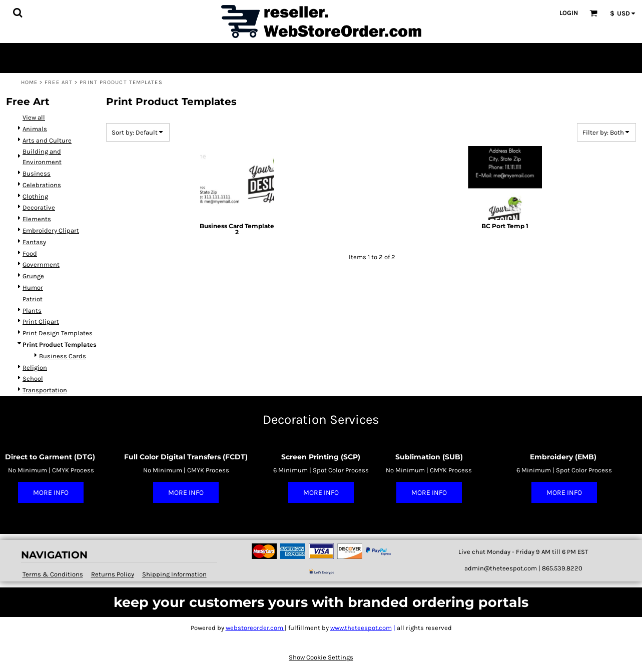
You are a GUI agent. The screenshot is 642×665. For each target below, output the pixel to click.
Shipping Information (174, 574)
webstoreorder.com (255, 627)
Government (41, 264)
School (33, 378)
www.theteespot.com (361, 627)
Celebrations (42, 185)
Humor (33, 287)
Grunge (33, 276)
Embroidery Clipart (51, 230)
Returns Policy (112, 574)
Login (568, 13)
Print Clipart (41, 321)
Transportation (45, 390)
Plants (32, 310)
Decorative (39, 207)
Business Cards (62, 356)
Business (37, 173)
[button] (18, 13)
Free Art (59, 82)
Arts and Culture (47, 140)
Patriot (33, 299)
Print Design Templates (58, 333)
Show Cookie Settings (321, 657)
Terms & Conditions (53, 574)
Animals (35, 129)
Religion (35, 367)
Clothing (35, 196)
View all (34, 117)
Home (29, 82)
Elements (37, 219)
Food (30, 253)
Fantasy (34, 242)
